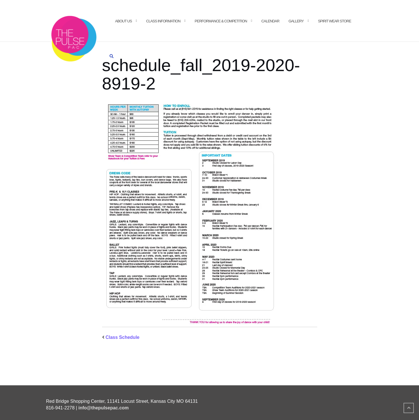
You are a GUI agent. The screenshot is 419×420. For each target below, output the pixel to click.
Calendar (270, 21)
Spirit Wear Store (334, 21)
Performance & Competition (221, 21)
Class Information (163, 21)
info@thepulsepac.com (103, 407)
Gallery (296, 21)
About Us (123, 21)
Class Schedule (122, 337)
